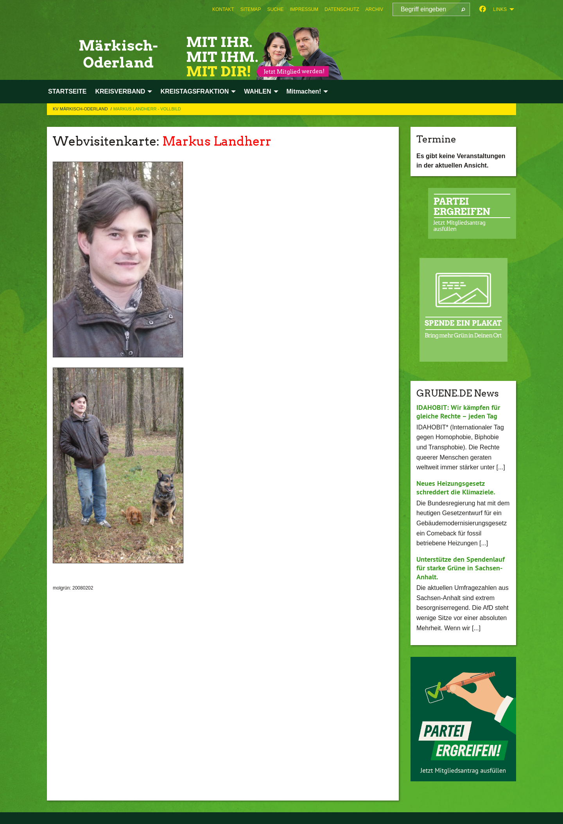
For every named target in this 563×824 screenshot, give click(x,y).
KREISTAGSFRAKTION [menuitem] (194, 91)
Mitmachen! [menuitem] (304, 91)
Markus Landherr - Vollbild (147, 108)
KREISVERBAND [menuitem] (120, 91)
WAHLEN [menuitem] (257, 91)
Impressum (304, 9)
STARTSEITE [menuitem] (67, 91)
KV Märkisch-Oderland (81, 108)
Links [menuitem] (500, 9)
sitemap (250, 9)
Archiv (374, 9)
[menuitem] (223, 9)
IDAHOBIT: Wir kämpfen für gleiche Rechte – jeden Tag (458, 412)
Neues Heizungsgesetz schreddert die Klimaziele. (455, 488)
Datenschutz (342, 9)
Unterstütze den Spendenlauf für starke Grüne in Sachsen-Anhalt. (460, 568)
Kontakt (223, 9)
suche (275, 9)
